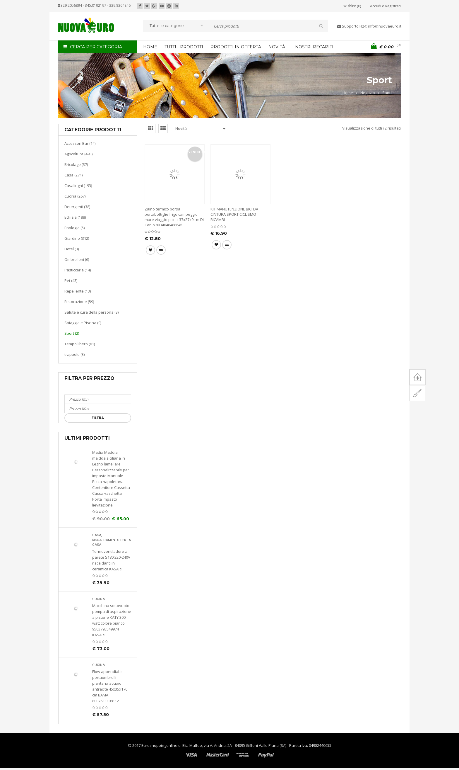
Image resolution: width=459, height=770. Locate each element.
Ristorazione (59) (79, 301)
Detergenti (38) (77, 206)
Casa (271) (73, 175)
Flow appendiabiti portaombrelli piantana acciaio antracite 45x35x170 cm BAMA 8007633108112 (109, 686)
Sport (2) (71, 333)
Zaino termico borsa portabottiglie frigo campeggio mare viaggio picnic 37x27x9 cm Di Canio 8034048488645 (174, 216)
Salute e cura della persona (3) (91, 312)
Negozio (367, 92)
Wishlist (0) (352, 6)
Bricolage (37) (76, 164)
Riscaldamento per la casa (111, 542)
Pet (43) (70, 280)
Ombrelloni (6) (76, 259)
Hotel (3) (71, 248)
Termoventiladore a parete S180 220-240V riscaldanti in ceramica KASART (111, 560)
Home (347, 92)
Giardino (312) (76, 238)
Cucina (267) (74, 196)
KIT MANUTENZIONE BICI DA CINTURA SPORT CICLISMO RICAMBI (234, 214)
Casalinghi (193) (78, 185)
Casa (96, 535)
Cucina (98, 599)
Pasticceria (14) (77, 270)
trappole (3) (74, 354)
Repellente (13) (77, 291)
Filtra (98, 418)
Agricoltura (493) (78, 154)
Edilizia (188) (75, 217)
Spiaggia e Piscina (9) (82, 322)
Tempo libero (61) (79, 343)
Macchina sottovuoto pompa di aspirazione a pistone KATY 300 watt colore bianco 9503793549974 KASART (111, 620)
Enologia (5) (74, 227)
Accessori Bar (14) (79, 143)
